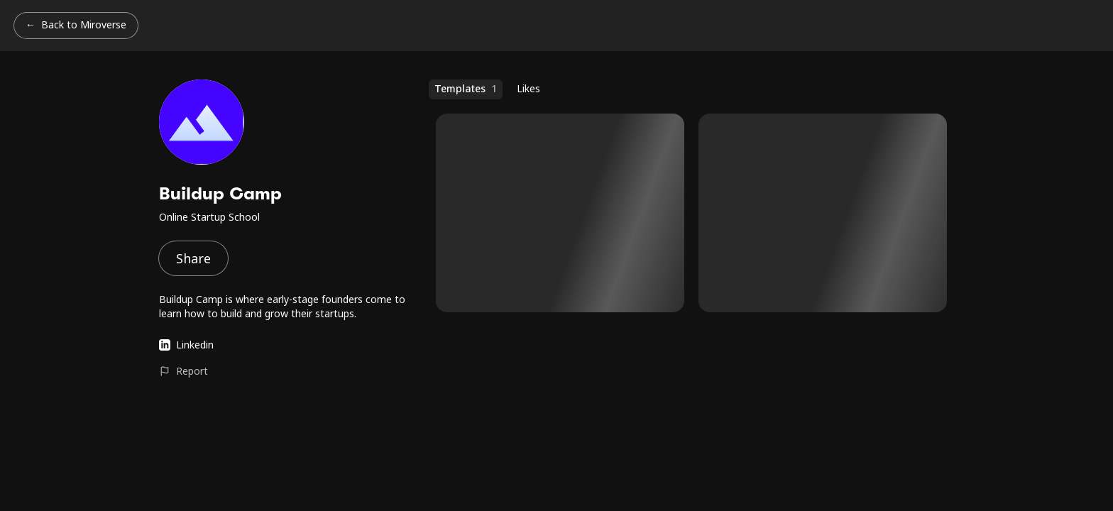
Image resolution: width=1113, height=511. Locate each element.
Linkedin (186, 344)
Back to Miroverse (83, 24)
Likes (528, 88)
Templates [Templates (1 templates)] (465, 89)
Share (193, 258)
